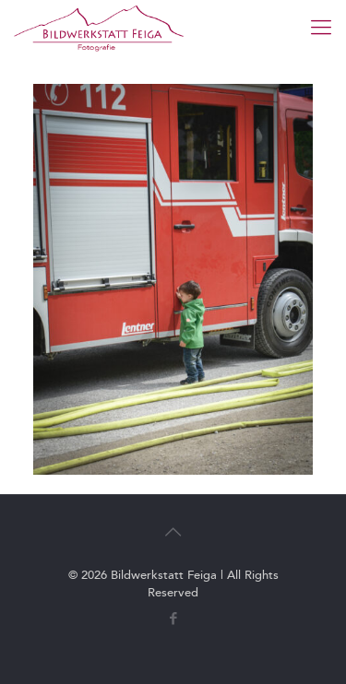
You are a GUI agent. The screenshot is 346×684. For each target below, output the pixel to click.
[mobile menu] (321, 27)
